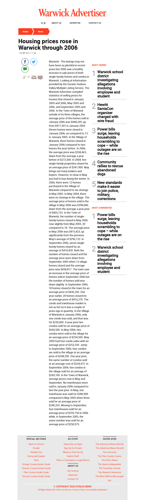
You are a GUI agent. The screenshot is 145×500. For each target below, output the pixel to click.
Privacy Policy (78, 489)
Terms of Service (63, 489)
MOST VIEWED (99, 64)
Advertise (75, 22)
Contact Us (95, 22)
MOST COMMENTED (102, 207)
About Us (56, 22)
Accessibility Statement (96, 489)
